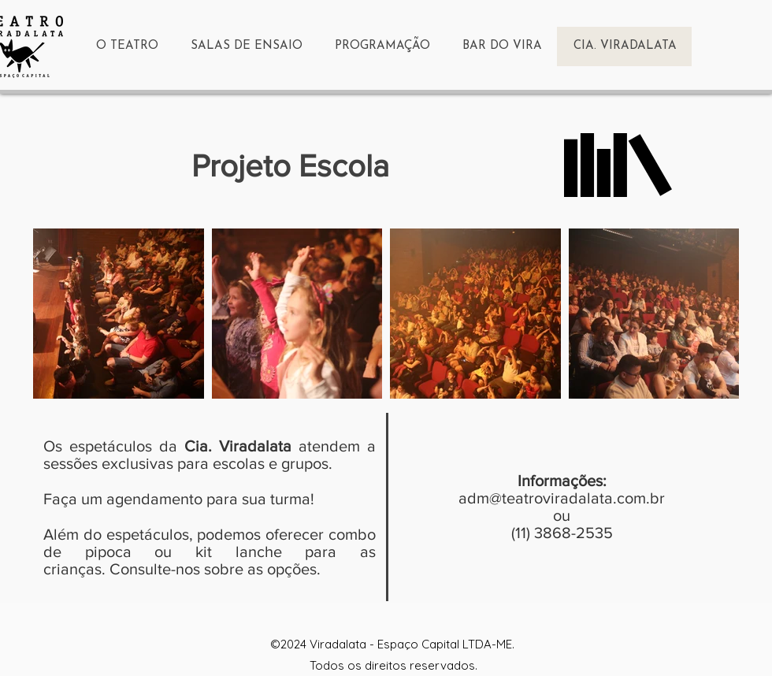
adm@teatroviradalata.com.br (561, 498)
